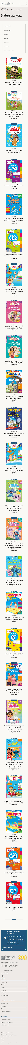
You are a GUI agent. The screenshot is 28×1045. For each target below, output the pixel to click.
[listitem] (2, 976)
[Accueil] (7, 3)
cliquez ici (16, 943)
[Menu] (23, 3)
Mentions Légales (5, 1036)
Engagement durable (6, 1038)
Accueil (3, 8)
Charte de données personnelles (8, 1034)
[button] (8, 26)
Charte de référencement (7, 1032)
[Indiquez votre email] (12, 948)
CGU (2, 1041)
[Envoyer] (24, 948)
